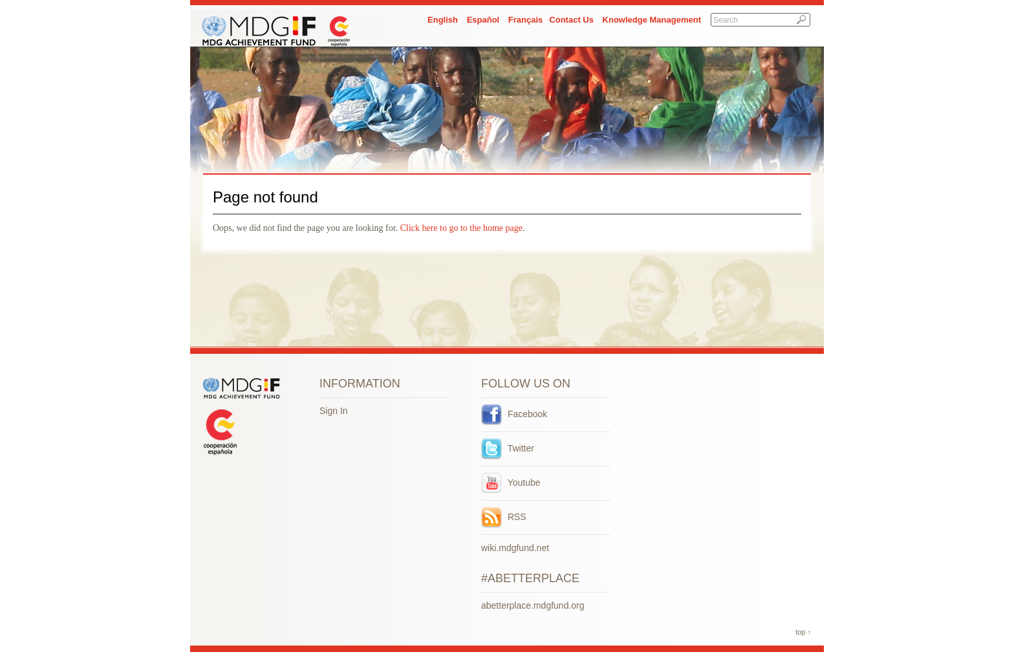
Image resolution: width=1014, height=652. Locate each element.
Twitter (507, 448)
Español (483, 20)
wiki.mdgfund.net (515, 548)
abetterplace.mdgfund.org (533, 605)
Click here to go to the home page (461, 228)
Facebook (514, 414)
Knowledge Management (652, 20)
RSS (503, 517)
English (442, 20)
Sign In (333, 411)
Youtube (511, 482)
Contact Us (571, 20)
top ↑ (803, 632)
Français (525, 20)
